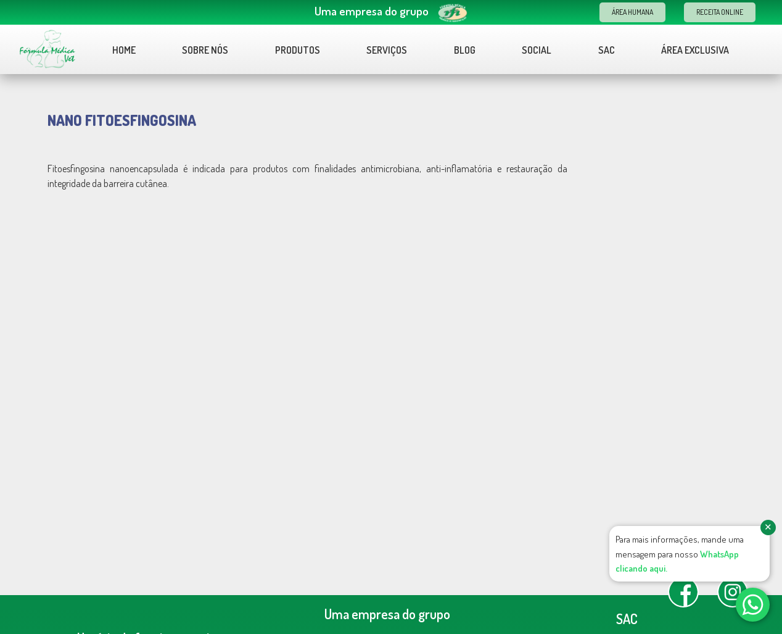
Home (124, 50)
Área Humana (632, 12)
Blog (464, 50)
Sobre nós (205, 50)
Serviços (386, 50)
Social (536, 50)
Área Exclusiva (695, 50)
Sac (606, 50)
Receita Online (719, 12)
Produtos (297, 50)
